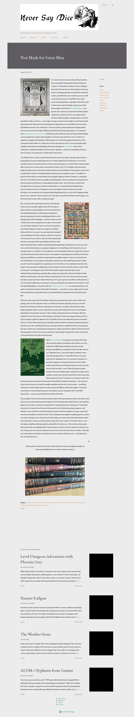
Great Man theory (77, 108)
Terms (60, 702)
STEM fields (68, 146)
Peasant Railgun (33, 598)
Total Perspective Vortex (60, 286)
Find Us (42, 37)
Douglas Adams (104, 95)
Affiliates (65, 37)
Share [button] (102, 79)
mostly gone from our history (35, 134)
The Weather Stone (35, 634)
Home (22, 37)
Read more (78, 586)
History (102, 100)
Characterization (104, 92)
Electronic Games (105, 97)
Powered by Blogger (67, 712)
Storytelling (103, 105)
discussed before (57, 340)
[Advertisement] (51, 525)
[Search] (105, 5)
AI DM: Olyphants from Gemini (46, 670)
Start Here (53, 37)
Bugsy (101, 89)
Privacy (60, 704)
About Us (32, 37)
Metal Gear (103, 103)
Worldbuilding (104, 108)
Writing (102, 110)
